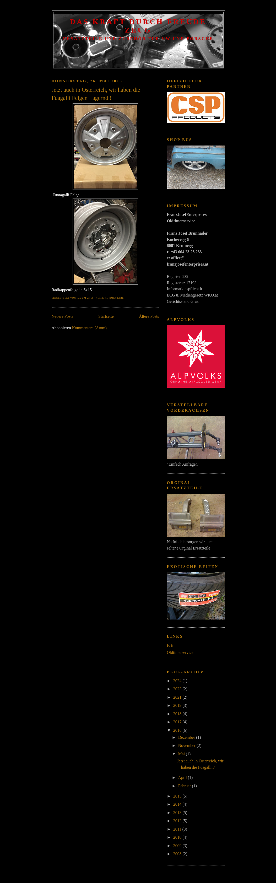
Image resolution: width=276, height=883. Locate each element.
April (183, 777)
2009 (177, 845)
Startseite (106, 316)
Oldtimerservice (180, 652)
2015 (177, 796)
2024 (177, 681)
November (187, 745)
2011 (177, 829)
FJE (170, 645)
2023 (177, 689)
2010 (177, 837)
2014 (177, 804)
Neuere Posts (62, 316)
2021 (177, 697)
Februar (185, 786)
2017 (177, 722)
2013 (177, 812)
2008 (177, 854)
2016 (177, 730)
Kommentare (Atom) (89, 328)
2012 (177, 821)
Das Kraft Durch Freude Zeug (138, 26)
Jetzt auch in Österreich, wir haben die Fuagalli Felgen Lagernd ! (96, 94)
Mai (182, 754)
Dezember (187, 737)
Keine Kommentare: (110, 298)
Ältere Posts (149, 316)
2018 (177, 714)
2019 (177, 705)
